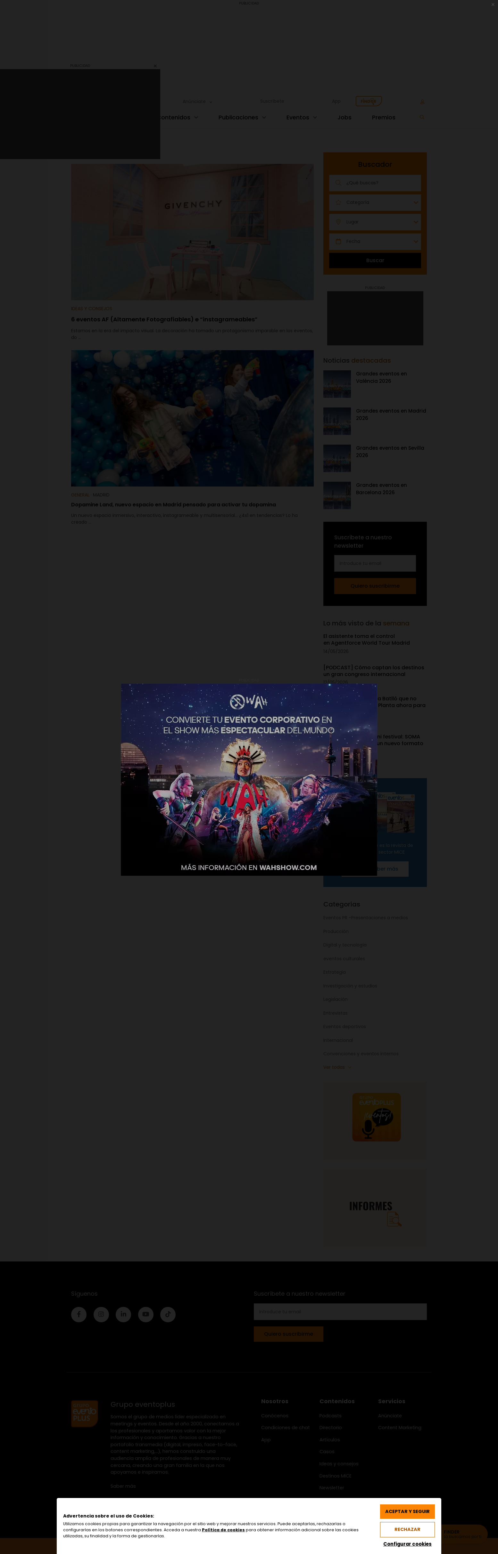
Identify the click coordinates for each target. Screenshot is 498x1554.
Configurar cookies (407, 1543)
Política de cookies (223, 1530)
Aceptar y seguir (407, 1511)
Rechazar (407, 1529)
